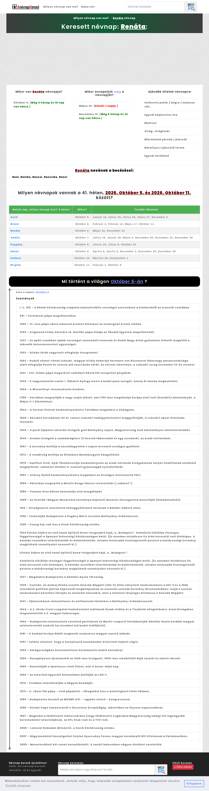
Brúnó (15, 224)
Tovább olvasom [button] (18, 785)
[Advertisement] (104, 59)
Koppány (17, 244)
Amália (15, 237)
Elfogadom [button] (194, 783)
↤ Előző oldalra (183, 767)
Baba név (88, 6)
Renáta (15, 230)
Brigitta (16, 265)
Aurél (14, 217)
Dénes (15, 251)
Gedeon (16, 258)
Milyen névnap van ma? (61, 6)
